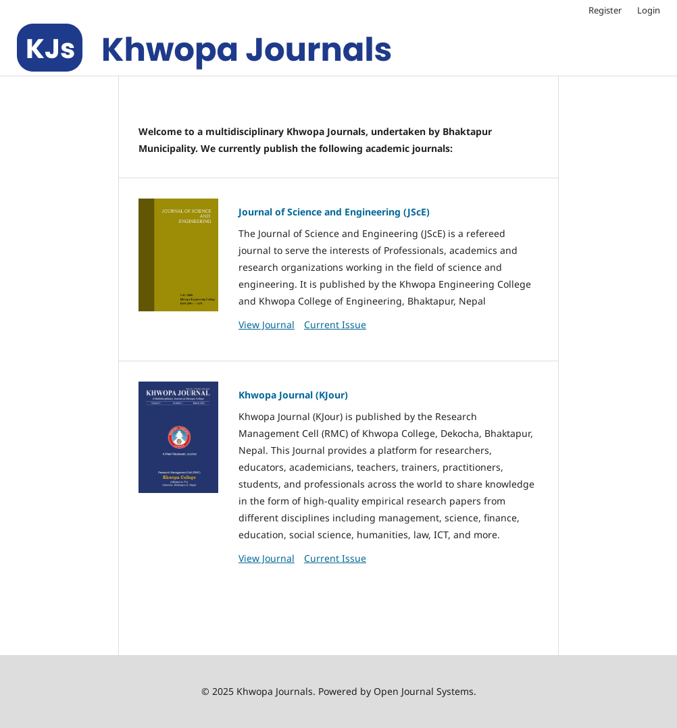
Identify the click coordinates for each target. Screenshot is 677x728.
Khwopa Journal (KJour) (293, 394)
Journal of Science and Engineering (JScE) (334, 211)
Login (648, 10)
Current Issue (335, 324)
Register (605, 10)
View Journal (267, 324)
